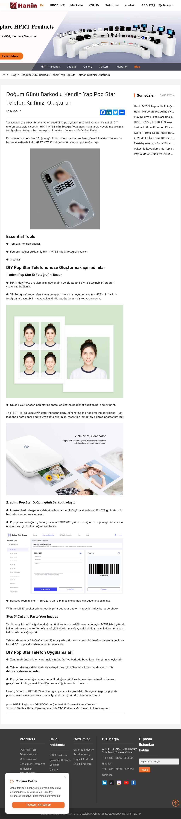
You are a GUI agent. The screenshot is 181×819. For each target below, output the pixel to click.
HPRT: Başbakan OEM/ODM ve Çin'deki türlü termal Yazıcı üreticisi (54, 704)
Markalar (76, 5)
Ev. (42, 5)
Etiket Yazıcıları (28, 754)
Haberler (122, 66)
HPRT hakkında (50, 66)
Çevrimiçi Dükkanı (60, 760)
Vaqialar (72, 66)
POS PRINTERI (28, 749)
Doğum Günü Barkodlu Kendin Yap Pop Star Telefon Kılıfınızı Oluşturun (66, 75)
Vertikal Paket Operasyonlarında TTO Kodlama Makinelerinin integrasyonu (63, 708)
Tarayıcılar (26, 768)
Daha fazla (167, 95)
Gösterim (104, 66)
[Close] (65, 777)
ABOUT (146, 5)
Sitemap (135, 813)
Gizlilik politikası (92, 813)
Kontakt (130, 5)
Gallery (87, 66)
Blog (137, 66)
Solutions (112, 5)
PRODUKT (57, 5)
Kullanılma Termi (117, 813)
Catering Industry (84, 749)
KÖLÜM (94, 5)
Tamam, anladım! (38, 806)
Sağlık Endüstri (82, 763)
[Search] (153, 5)
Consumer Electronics (32, 763)
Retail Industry (82, 754)
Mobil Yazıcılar (28, 759)
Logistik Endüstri (83, 759)
